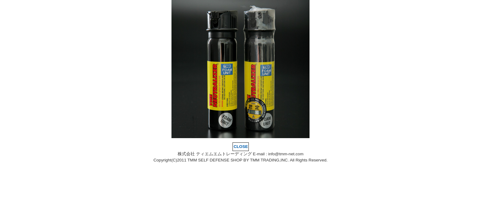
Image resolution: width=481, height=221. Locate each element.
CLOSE (241, 146)
